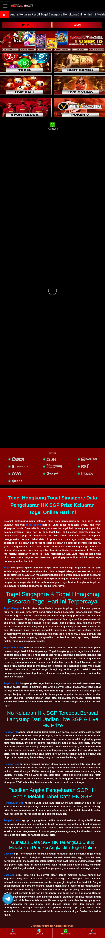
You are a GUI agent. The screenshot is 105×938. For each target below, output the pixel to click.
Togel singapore (13, 608)
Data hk (8, 853)
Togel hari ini (11, 683)
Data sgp (9, 875)
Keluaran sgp (11, 764)
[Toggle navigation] (5, 6)
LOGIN (77, 25)
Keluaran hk (11, 732)
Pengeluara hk (12, 820)
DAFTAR (26, 25)
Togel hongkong (13, 647)
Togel (7, 567)
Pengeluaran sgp (14, 802)
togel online (33, 524)
